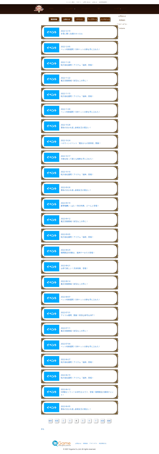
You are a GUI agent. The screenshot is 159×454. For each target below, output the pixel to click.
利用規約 (85, 443)
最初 (50, 421)
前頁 (56, 421)
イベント (79, 19)
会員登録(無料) (103, 2)
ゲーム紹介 (72, 9)
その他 (124, 9)
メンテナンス (105, 19)
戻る (42, 429)
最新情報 (54, 19)
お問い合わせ (86, 2)
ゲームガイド (90, 9)
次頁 (102, 421)
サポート (78, 2)
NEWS (55, 9)
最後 (108, 421)
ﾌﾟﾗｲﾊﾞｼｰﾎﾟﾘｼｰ (93, 443)
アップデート (92, 19)
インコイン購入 (70, 2)
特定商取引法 (102, 443)
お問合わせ (78, 443)
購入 (107, 9)
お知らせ (94, 2)
